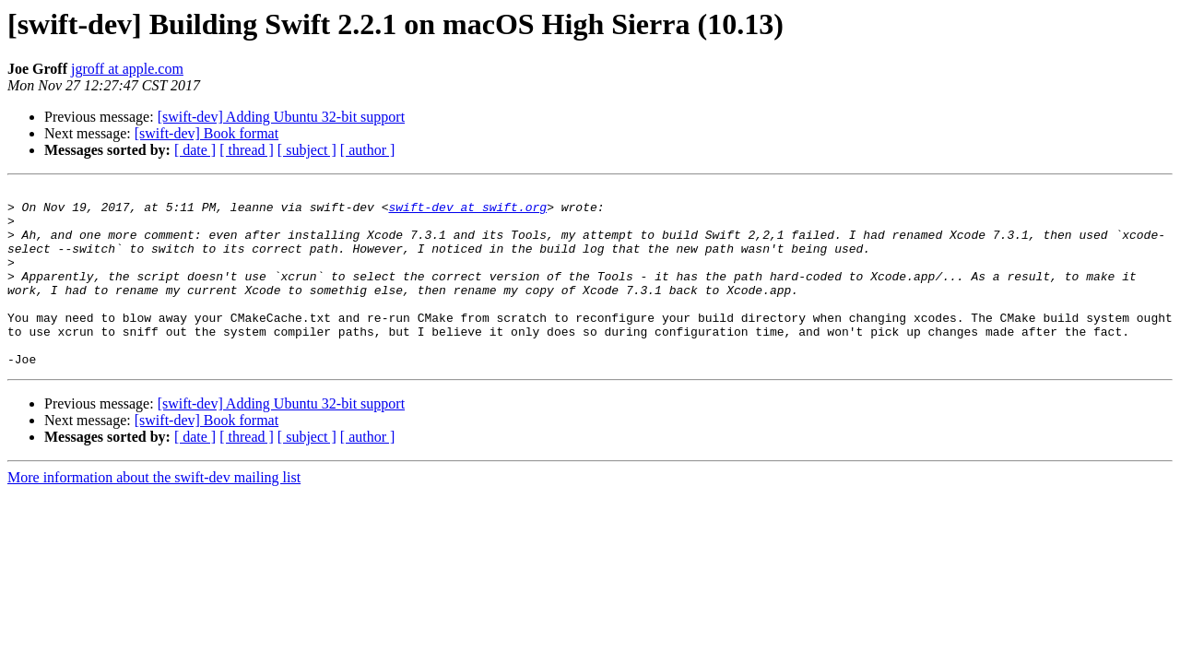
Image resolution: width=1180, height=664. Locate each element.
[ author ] (367, 150)
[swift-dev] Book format (206, 133)
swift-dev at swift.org (467, 212)
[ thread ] (246, 150)
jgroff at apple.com (127, 69)
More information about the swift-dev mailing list (154, 513)
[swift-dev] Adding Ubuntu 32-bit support (281, 117)
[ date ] (195, 150)
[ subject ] (306, 150)
